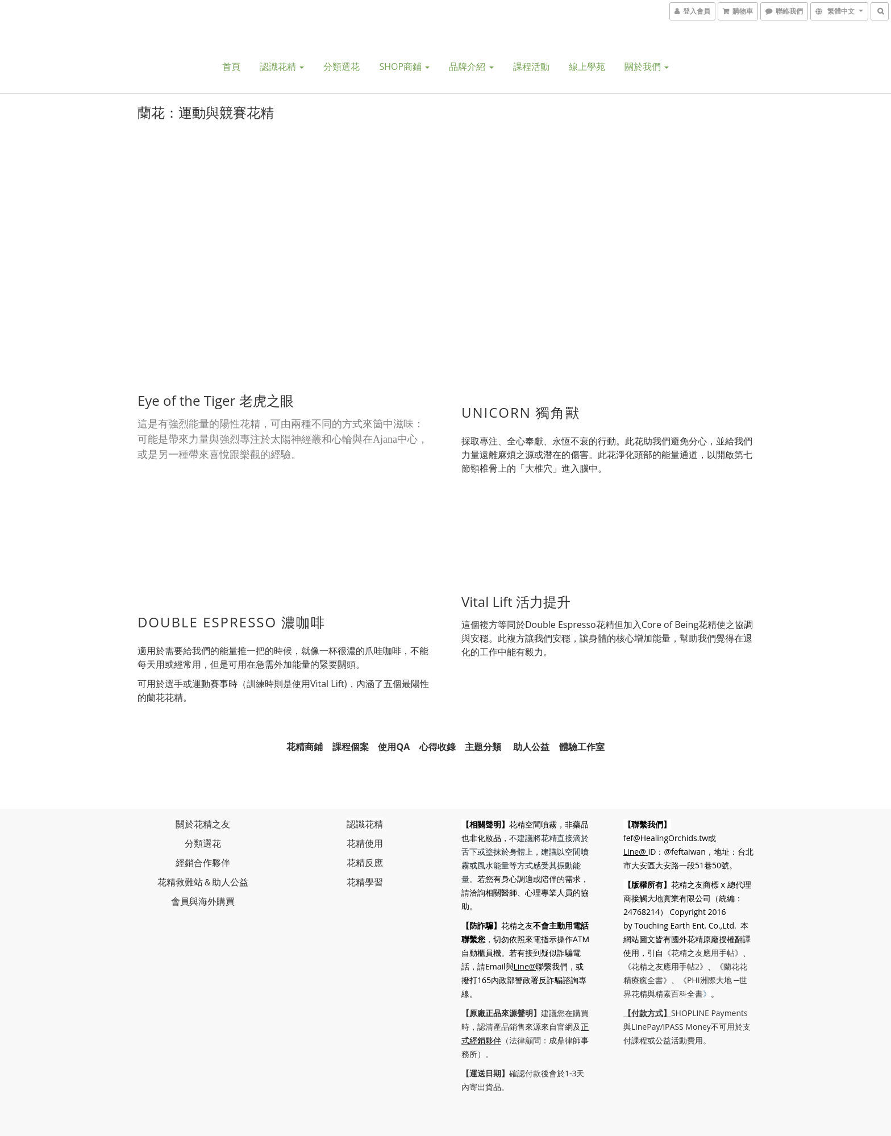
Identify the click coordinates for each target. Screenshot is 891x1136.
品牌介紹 (471, 66)
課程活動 (531, 66)
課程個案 (350, 744)
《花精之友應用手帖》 (704, 950)
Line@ (542, 964)
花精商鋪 (304, 744)
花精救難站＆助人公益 (202, 879)
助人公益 (531, 744)
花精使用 (365, 841)
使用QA (394, 744)
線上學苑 (587, 66)
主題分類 (483, 744)
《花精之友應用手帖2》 (666, 964)
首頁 (231, 66)
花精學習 (365, 879)
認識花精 (282, 66)
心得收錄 (437, 744)
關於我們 (646, 66)
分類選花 (341, 66)
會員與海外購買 (203, 899)
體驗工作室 (582, 744)
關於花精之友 (203, 821)
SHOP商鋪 (404, 66)
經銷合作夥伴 (203, 860)
